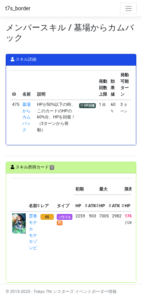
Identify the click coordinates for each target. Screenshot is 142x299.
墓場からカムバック (26, 117)
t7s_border (18, 8)
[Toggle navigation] (128, 8)
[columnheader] (19, 194)
